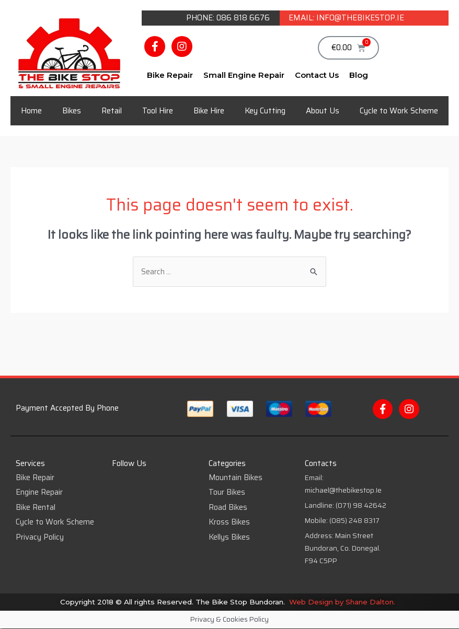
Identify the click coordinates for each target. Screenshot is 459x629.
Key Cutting (265, 110)
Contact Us (317, 75)
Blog (358, 75)
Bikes (71, 110)
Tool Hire (157, 110)
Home (31, 110)
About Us (322, 110)
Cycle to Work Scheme (399, 110)
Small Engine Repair (243, 75)
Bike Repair (170, 75)
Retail (111, 110)
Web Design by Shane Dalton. (343, 602)
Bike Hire (208, 110)
